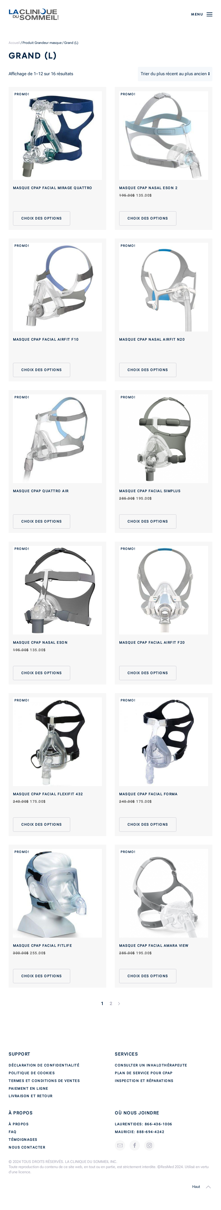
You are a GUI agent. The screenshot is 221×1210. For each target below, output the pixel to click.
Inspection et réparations (144, 1081)
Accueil (14, 43)
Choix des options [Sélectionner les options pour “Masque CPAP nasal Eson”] (41, 673)
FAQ (13, 1132)
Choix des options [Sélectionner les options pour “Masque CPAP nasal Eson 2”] (147, 218)
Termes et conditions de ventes (44, 1081)
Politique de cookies (32, 1073)
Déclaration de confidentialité (44, 1065)
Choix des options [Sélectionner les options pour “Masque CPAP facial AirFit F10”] (41, 370)
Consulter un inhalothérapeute (151, 1065)
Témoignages (23, 1140)
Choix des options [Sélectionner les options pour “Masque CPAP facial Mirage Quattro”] (41, 218)
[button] (201, 14)
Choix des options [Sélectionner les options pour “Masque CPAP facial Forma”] (147, 825)
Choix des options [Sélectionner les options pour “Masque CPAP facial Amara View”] (147, 976)
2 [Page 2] (111, 1003)
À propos (18, 1124)
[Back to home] (34, 14)
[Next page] (119, 1003)
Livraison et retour (31, 1096)
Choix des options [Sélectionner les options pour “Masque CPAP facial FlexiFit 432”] (41, 825)
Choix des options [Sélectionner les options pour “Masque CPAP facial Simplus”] (147, 521)
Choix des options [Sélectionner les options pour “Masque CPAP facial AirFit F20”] (147, 673)
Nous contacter (27, 1147)
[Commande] (175, 74)
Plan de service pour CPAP (144, 1073)
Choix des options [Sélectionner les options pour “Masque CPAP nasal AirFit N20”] (147, 370)
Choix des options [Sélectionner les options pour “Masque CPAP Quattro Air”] (41, 521)
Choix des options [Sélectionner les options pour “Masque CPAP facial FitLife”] (41, 976)
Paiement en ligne (28, 1089)
